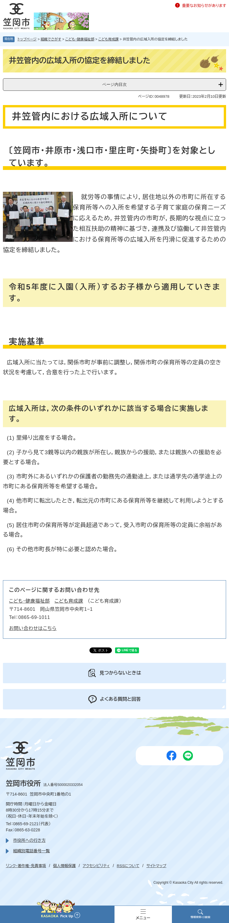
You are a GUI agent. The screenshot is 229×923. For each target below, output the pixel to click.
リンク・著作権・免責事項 (26, 866)
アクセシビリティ (96, 866)
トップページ (27, 39)
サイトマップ (156, 866)
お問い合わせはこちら (33, 628)
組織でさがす (50, 39)
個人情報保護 (64, 866)
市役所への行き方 (29, 840)
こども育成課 (108, 39)
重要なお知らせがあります (204, 5)
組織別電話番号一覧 (31, 851)
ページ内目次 (114, 84)
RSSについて (128, 866)
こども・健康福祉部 (79, 39)
